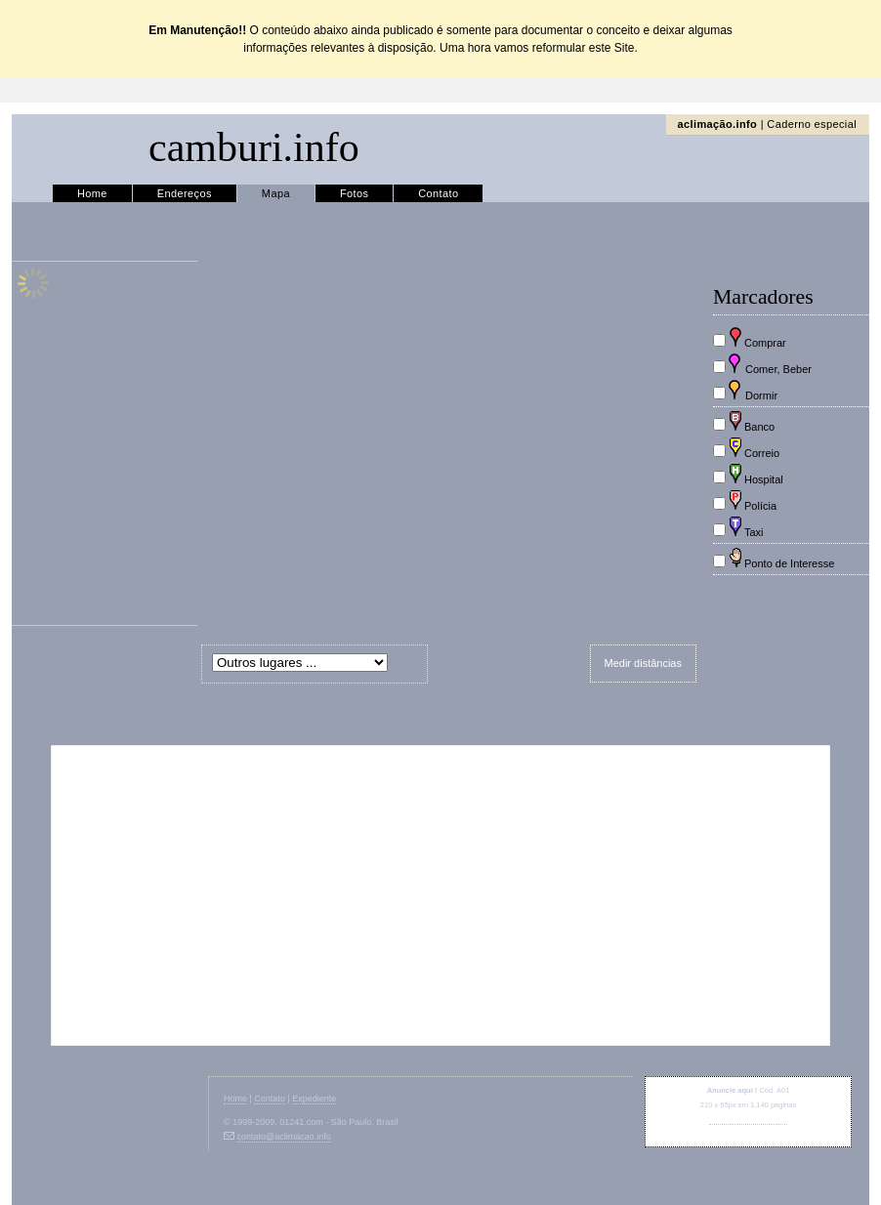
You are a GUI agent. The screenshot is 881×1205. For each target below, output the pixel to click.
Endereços (184, 193)
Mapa (276, 193)
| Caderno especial (767, 124)
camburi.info (253, 147)
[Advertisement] (441, 895)
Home (92, 193)
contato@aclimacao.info (748, 1119)
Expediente (314, 1098)
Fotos (354, 193)
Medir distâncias (643, 663)
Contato (438, 193)
